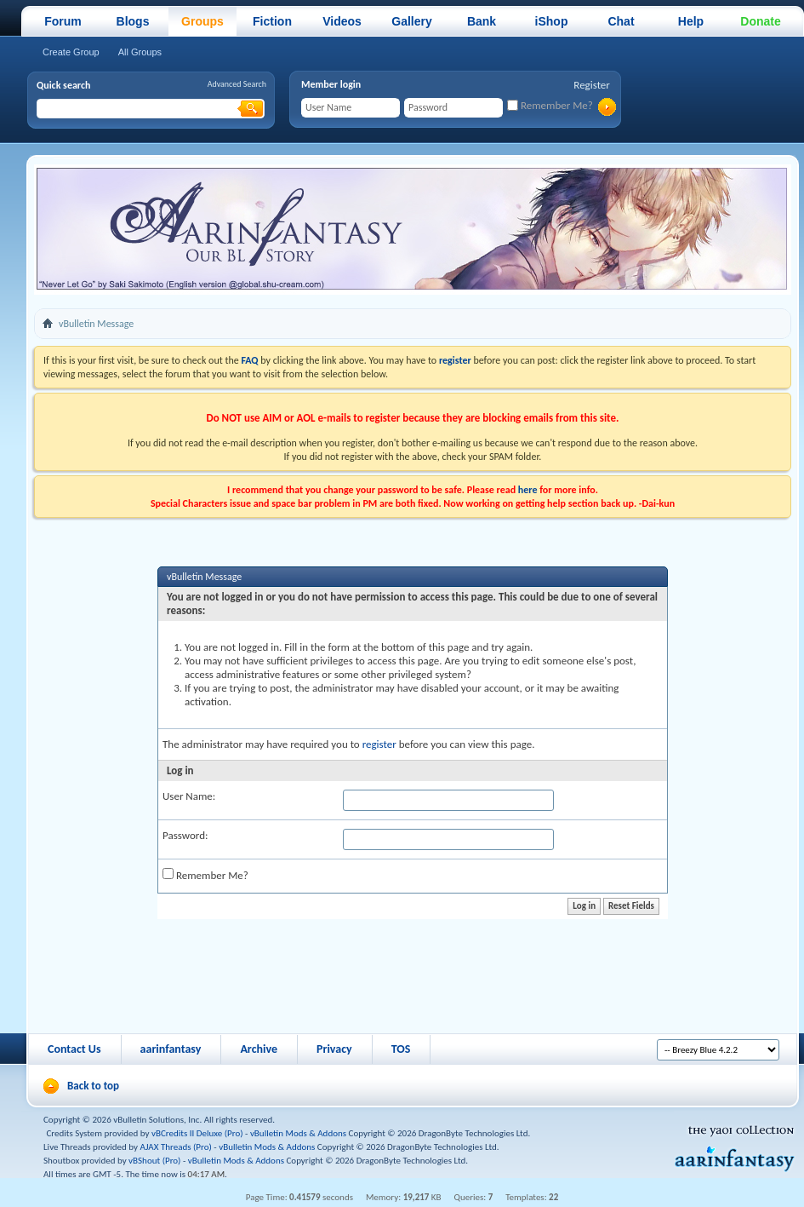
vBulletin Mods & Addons (298, 1133)
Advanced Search (237, 83)
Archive (258, 1049)
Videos (342, 21)
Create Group (71, 52)
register (379, 744)
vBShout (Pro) (154, 1160)
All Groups (140, 52)
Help (691, 21)
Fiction (272, 21)
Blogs (133, 21)
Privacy (334, 1049)
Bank (481, 21)
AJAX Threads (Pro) (176, 1146)
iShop (551, 21)
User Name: (189, 796)
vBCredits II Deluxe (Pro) (197, 1133)
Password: (185, 835)
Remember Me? (550, 105)
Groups (202, 21)
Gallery (411, 21)
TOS (401, 1049)
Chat (620, 21)
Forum (63, 21)
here (528, 490)
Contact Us (74, 1049)
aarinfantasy (171, 1049)
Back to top (93, 1085)
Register (591, 84)
